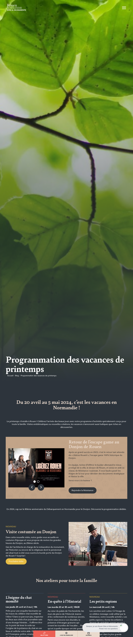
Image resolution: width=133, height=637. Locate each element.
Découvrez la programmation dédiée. (108, 509)
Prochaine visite (16, 561)
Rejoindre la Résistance (82, 490)
